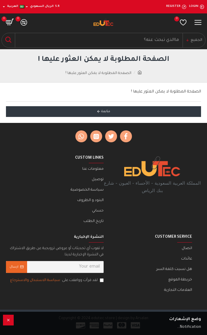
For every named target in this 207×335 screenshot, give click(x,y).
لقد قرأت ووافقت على (56, 280)
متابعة (105, 111)
